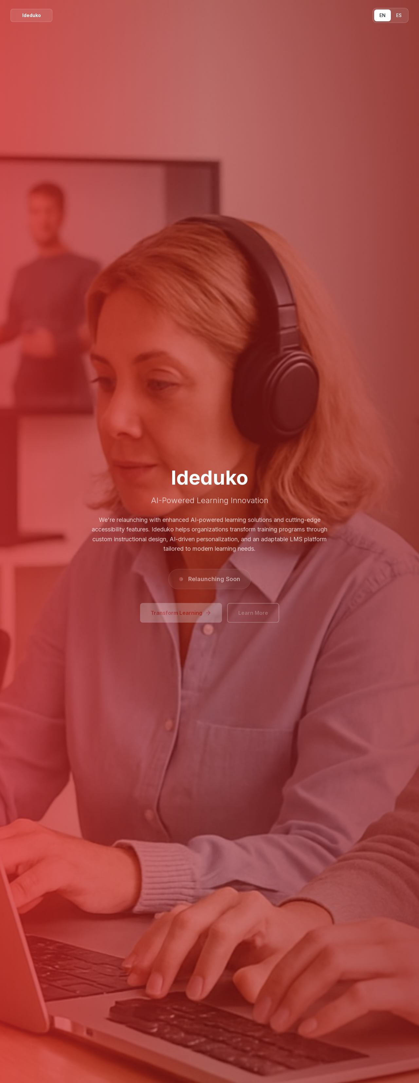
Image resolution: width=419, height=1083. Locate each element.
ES (399, 15)
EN (382, 15)
